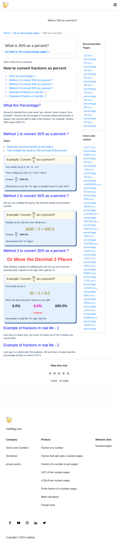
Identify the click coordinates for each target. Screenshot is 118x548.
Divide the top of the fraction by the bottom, (30, 146)
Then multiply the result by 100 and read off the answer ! (37, 150)
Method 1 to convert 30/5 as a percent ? (29, 80)
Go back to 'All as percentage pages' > (27, 51)
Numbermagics (103, 446)
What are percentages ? (20, 76)
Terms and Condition (17, 447)
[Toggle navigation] (114, 5)
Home (7, 33)
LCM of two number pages (55, 480)
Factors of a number (52, 447)
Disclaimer (12, 456)
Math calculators (50, 497)
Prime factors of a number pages (59, 488)
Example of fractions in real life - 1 (25, 92)
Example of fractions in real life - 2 (25, 96)
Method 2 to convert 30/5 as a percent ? (29, 84)
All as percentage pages (26, 33)
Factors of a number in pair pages (59, 464)
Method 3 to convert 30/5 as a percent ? (29, 88)
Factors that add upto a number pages (62, 456)
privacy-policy (13, 464)
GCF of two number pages (55, 472)
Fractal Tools (48, 505)
